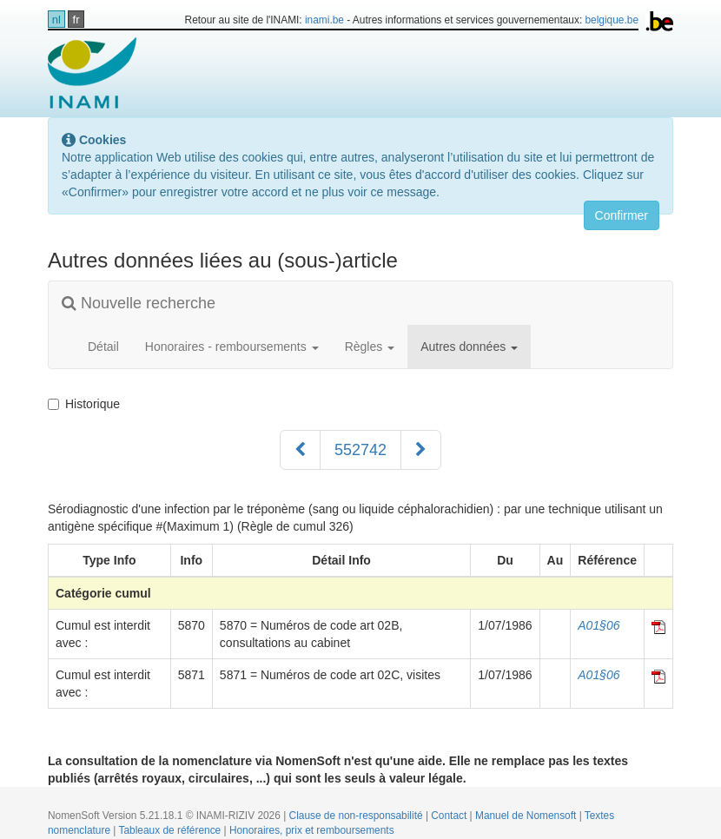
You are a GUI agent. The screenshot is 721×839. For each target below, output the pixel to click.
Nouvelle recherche (138, 303)
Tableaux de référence (171, 830)
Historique (84, 404)
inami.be (324, 20)
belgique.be (612, 20)
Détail (103, 346)
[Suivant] (420, 450)
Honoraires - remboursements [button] (232, 346)
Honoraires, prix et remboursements (311, 830)
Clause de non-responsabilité (357, 815)
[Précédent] (300, 450)
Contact (450, 815)
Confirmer (621, 215)
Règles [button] (369, 346)
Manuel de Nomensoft (527, 815)
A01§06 (598, 625)
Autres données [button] (469, 346)
